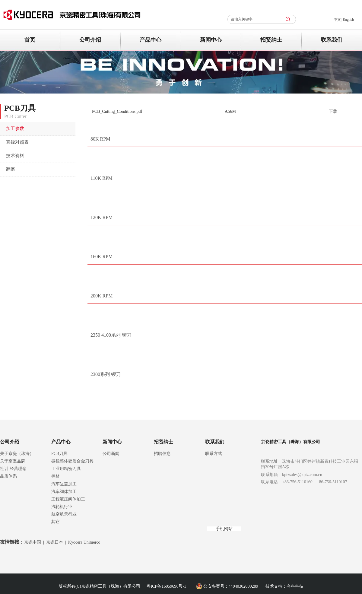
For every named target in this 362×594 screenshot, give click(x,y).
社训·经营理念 (13, 468)
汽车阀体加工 (64, 491)
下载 (333, 111)
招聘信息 (162, 453)
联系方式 (213, 453)
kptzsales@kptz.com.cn (302, 474)
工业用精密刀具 (66, 468)
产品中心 (61, 441)
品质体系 (8, 476)
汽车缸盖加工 (64, 484)
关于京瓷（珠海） (17, 453)
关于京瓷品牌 (12, 461)
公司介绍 (9, 441)
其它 (55, 521)
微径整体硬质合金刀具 (72, 461)
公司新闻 (111, 453)
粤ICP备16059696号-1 (166, 586)
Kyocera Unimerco (84, 542)
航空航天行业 (64, 514)
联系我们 (214, 441)
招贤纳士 (163, 441)
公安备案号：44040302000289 (230, 586)
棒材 (55, 476)
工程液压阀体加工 (68, 499)
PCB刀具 (59, 453)
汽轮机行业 (61, 506)
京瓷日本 (54, 542)
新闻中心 (112, 441)
